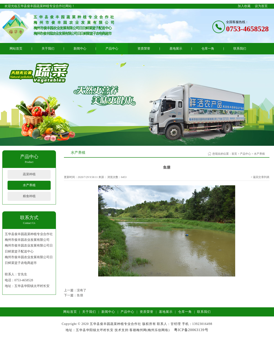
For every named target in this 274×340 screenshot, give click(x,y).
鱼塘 (80, 295)
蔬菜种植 (29, 174)
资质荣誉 (143, 48)
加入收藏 (244, 6)
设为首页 (261, 6)
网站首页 (16, 48)
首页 (234, 153)
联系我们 (239, 48)
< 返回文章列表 (260, 177)
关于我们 (48, 48)
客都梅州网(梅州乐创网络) (149, 330)
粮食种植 (29, 196)
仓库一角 (207, 48)
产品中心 (111, 48)
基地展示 (175, 48)
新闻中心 (80, 48)
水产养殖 (29, 185)
